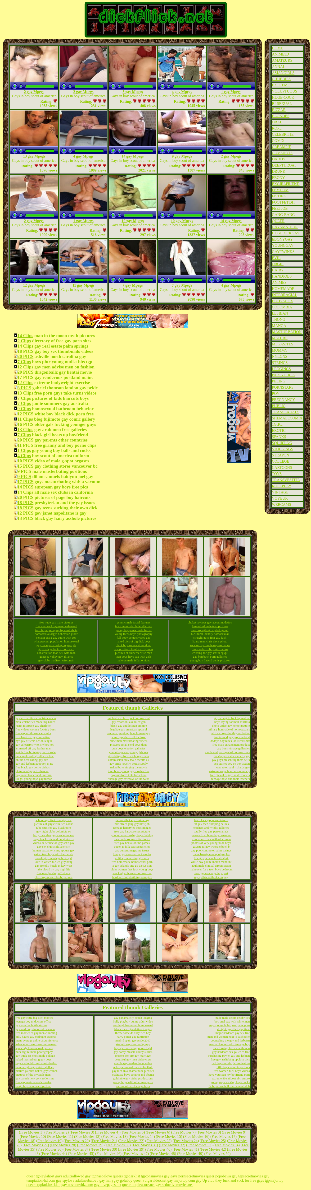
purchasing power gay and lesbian (229, 1055)
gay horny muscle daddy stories (133, 1052)
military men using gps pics (132, 858)
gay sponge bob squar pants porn (229, 1025)
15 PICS (26, 466)
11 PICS (25, 445)
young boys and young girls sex (128, 752)
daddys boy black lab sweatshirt (230, 741)
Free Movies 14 (141, 1136)
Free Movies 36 (49, 1149)
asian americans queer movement (36, 1044)
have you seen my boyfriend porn (229, 1074)
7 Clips (24, 361)
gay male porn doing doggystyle (56, 645)
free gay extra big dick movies (34, 1017)
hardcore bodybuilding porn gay (132, 877)
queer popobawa (218, 1176)
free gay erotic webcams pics (33, 733)
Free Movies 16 (196, 1136)
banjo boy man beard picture (33, 1086)
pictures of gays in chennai (32, 771)
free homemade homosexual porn (132, 862)
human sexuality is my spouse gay (53, 850)
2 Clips (24, 340)
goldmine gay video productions (133, 1078)
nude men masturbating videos (128, 741)
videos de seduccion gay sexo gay (53, 843)
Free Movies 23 (158, 1141)
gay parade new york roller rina (35, 1078)
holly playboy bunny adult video (133, 1021)
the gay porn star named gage (232, 756)
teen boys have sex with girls (134, 656)
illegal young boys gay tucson (34, 779)
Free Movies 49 (190, 1154)
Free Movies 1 (31, 1132)
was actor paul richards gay (233, 767)
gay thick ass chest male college (35, 1055)
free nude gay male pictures (56, 622)
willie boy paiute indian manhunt (211, 862)
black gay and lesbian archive (128, 725)
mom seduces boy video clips (210, 649)
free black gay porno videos (33, 767)
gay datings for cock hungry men (128, 756)
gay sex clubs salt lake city (53, 846)
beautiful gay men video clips (133, 1059)
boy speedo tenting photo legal (133, 1048)
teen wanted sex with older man (211, 839)
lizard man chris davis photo (209, 641)
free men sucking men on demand (56, 626)
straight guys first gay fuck (209, 637)
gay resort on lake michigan (129, 722)
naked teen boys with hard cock (53, 854)
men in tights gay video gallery (35, 1067)
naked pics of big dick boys (134, 641)
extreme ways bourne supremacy (229, 771)
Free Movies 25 (213, 1141)
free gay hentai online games (132, 843)
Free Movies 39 (131, 1149)
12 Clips (25, 366)
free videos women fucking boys (36, 729)
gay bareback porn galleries (210, 656)
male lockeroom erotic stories (132, 839)
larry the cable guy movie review (53, 835)
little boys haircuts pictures (233, 1067)
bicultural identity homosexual (210, 634)
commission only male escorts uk (128, 760)
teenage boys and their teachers (230, 779)
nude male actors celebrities (233, 1017)
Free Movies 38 (104, 1149)
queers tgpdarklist (126, 1176)
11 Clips (25, 419)
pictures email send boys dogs (128, 744)
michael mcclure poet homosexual (129, 718)
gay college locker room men (56, 649)
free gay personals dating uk (211, 858)
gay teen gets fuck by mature (232, 718)
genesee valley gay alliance (56, 656)
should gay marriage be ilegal (53, 858)
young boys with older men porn (133, 1082)
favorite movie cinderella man (133, 626)
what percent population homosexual (56, 641)
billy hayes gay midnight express (36, 1036)
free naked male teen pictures (210, 626)
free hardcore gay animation (33, 737)
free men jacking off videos (54, 873)
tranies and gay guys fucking (232, 737)
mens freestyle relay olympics (211, 854)
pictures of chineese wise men (133, 653)
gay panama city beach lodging (133, 1017)
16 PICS (26, 424)
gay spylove (65, 1180)
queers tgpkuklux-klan (44, 1185)
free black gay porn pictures (211, 820)
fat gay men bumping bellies (211, 824)
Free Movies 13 (114, 1136)
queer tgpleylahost (40, 1176)
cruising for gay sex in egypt (209, 653)
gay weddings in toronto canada (35, 1029)
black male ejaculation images (133, 1029)
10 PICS (26, 460)
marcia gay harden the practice (133, 1063)
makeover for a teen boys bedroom (211, 869)
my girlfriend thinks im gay (211, 877)
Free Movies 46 (108, 1154)
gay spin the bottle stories (31, 1025)
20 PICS (26, 356)
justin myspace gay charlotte (33, 725)
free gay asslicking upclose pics (230, 1059)
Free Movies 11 (60, 1136)
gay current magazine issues (132, 850)
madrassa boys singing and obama (133, 1074)
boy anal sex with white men (232, 1021)
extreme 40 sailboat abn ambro (231, 1078)
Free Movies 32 (172, 1145)
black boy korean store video (133, 645)
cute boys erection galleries (128, 748)
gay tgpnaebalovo (98, 1176)
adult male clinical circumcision (211, 865)
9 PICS (24, 471)
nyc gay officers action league (34, 741)
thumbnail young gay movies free (128, 771)
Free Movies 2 (57, 1132)
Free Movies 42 (213, 1149)
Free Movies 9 (234, 1132)
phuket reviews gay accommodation (210, 622)
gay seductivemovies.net (174, 1185)
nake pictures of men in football (133, 1067)
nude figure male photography (34, 1052)
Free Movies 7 (183, 1132)
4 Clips (24, 455)
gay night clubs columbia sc (53, 831)
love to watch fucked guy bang (53, 862)
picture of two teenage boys (133, 1086)
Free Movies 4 (107, 1132)
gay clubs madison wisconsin (56, 660)
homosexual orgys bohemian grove (56, 634)
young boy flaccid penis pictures (210, 660)
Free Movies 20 (76, 1141)
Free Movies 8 (209, 1132)
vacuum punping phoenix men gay (128, 733)
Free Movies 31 (145, 1145)
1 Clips (24, 450)
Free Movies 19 (49, 1141)
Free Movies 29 (90, 1145)
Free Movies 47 (135, 1154)
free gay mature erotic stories (34, 1082)
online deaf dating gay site (32, 760)
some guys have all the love (129, 737)
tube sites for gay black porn (53, 827)
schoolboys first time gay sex (54, 820)
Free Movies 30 (117, 1145)
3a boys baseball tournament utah (229, 1086)
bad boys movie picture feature (231, 1063)
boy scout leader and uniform (34, 775)
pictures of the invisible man (33, 1074)
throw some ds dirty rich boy (133, 1033)
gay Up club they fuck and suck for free (226, 1180)
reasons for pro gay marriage (133, 1055)
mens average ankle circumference (37, 1040)
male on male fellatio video (133, 660)
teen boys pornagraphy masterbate (56, 630)
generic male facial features (133, 622)
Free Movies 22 (131, 1141)
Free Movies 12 (87, 1136)
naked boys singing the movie (128, 767)
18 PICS (26, 351)
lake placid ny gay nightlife (53, 869)
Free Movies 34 (226, 1145)
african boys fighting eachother (230, 733)
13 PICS (26, 518)
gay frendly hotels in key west (53, 865)
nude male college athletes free (35, 756)
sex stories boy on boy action (232, 763)
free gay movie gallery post (211, 873)
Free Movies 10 (33, 1136)
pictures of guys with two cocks (53, 824)
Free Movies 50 (217, 1154)
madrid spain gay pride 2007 (133, 1040)
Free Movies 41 (186, 1149)
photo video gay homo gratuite (231, 725)
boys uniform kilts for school (128, 775)
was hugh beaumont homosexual (133, 1025)
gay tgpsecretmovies (247, 1176)
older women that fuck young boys (132, 869)
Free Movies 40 (158, 1149)
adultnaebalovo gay (90, 1180)
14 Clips (25, 335)
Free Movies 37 (76, 1149)
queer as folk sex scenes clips (132, 846)
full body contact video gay (133, 637)
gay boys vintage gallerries (233, 748)
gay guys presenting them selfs (231, 760)
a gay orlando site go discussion (132, 865)
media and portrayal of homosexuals (227, 752)
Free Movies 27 (36, 1145)
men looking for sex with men (231, 1048)
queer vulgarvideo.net (150, 1180)
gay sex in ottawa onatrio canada (36, 718)
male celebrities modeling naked (36, 722)
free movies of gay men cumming (36, 1033)
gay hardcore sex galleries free (231, 1052)
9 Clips (24, 408)
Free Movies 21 (104, 1141)
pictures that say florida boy (132, 820)
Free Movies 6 (158, 1132)
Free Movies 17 (223, 1136)
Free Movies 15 (169, 1136)
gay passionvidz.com (77, 1185)
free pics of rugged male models (230, 775)
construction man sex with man (56, 653)
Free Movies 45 (81, 1154)
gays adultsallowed (69, 1176)
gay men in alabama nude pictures (133, 1071)
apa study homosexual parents (34, 1048)
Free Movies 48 (163, 1154)
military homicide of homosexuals (229, 729)
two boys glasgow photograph (209, 630)
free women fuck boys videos (231, 1071)
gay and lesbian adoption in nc (34, 763)
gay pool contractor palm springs (211, 850)
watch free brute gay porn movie (36, 752)
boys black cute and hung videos (53, 839)
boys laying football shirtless (232, 722)
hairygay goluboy (119, 1180)
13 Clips (25, 392)
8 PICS (24, 387)
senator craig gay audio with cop (56, 637)
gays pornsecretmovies (187, 1176)
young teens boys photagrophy (133, 634)
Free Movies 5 (133, 1132)
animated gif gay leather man (34, 748)
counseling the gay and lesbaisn (230, 1040)
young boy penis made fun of (134, 630)
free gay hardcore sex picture (132, 831)
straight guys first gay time (233, 1029)
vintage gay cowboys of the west (128, 779)
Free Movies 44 (54, 1154)
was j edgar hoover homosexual (132, 873)
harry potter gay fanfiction (133, 1036)
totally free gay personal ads (211, 831)
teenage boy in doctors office (33, 1021)
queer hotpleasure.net (138, 1185)
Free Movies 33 (199, 1145)
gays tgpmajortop (270, 1180)
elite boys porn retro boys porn (53, 877)
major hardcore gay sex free (232, 1033)
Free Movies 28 (63, 1145)
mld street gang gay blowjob (131, 824)
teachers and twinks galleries (211, 827)
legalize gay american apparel (128, 729)
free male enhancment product (231, 744)
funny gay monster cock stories (132, 854)
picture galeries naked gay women (37, 1071)
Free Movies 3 (82, 1132)
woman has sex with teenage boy (229, 1044)
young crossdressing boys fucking (132, 835)
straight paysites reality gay (133, 1044)
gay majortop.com (181, 1180)
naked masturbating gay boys (34, 1059)
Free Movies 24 (186, 1141)
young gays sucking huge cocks (230, 1082)
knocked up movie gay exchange (210, 645)
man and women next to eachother (228, 1036)
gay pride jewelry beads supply (128, 763)
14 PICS (26, 486)
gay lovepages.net (107, 1185)
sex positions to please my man (133, 649)
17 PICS (26, 377)
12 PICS (26, 413)
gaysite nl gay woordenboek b (211, 846)
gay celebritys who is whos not (35, 744)
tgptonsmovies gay (155, 1176)
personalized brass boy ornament (211, 835)
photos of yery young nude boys (211, 843)
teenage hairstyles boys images (132, 827)
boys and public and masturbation (36, 1063)
